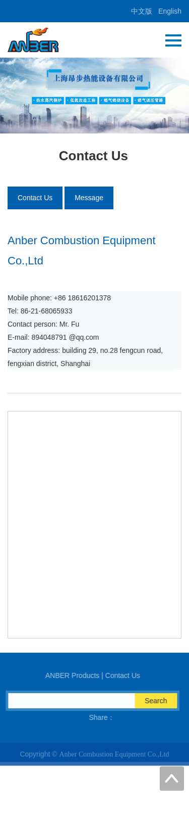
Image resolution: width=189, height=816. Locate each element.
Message (89, 198)
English (169, 11)
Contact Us (35, 198)
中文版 (141, 11)
